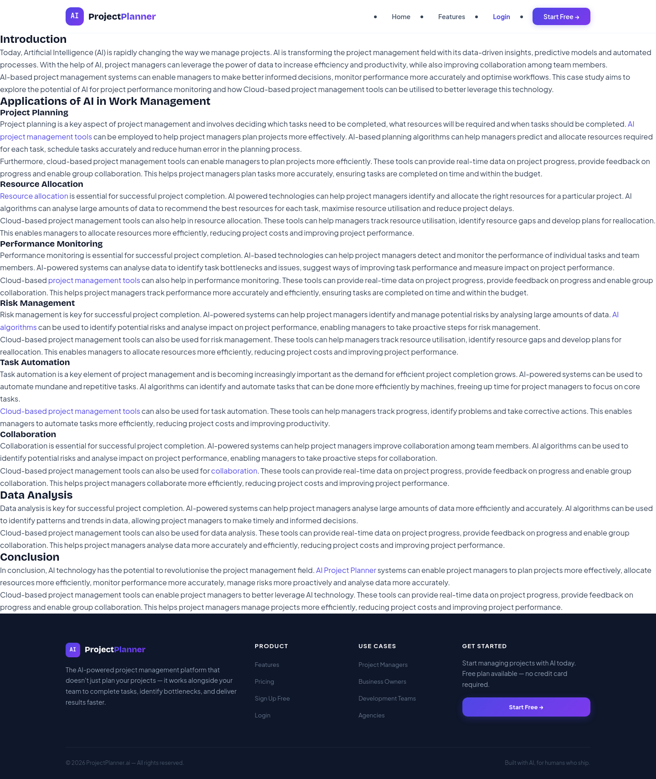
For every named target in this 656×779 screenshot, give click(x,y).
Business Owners (382, 681)
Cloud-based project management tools (70, 411)
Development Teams (387, 698)
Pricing (264, 681)
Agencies (372, 715)
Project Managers (383, 664)
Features (451, 16)
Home (401, 16)
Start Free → (561, 16)
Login (501, 16)
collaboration (234, 470)
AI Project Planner (346, 570)
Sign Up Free (272, 698)
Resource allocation (34, 196)
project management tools (94, 280)
